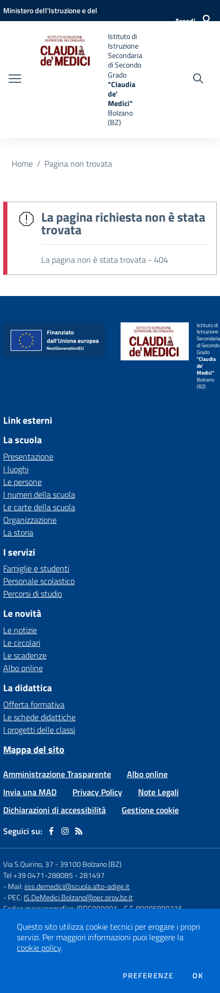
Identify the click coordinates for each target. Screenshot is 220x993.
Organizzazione (30, 519)
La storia (18, 532)
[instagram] (65, 831)
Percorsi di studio (32, 593)
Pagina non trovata (78, 163)
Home (22, 163)
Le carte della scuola (39, 507)
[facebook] (51, 831)
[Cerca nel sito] (198, 80)
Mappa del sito (34, 749)
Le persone (22, 481)
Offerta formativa (34, 704)
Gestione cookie (150, 810)
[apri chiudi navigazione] (14, 79)
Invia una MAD (30, 792)
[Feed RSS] (79, 831)
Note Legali (158, 792)
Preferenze (148, 975)
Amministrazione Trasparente (57, 774)
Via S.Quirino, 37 (28, 864)
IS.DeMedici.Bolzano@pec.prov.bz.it (78, 897)
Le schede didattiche (39, 717)
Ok (197, 975)
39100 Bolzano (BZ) (91, 864)
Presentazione (28, 456)
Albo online (23, 668)
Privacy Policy (97, 792)
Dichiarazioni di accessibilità (54, 810)
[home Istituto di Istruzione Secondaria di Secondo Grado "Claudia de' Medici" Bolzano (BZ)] (87, 80)
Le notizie (20, 630)
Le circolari (21, 642)
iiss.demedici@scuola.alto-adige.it (77, 886)
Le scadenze (25, 655)
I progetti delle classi (39, 729)
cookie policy (39, 947)
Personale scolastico (39, 581)
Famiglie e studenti (36, 568)
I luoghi (16, 469)
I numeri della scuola (39, 494)
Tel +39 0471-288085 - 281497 (54, 875)
